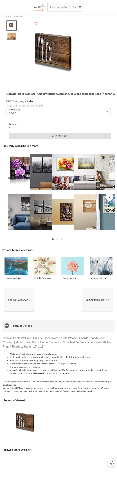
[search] (80, 7)
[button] (109, 197)
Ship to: (24, 105)
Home (6, 16)
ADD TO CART (60, 136)
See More (32, 145)
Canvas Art (17, 16)
